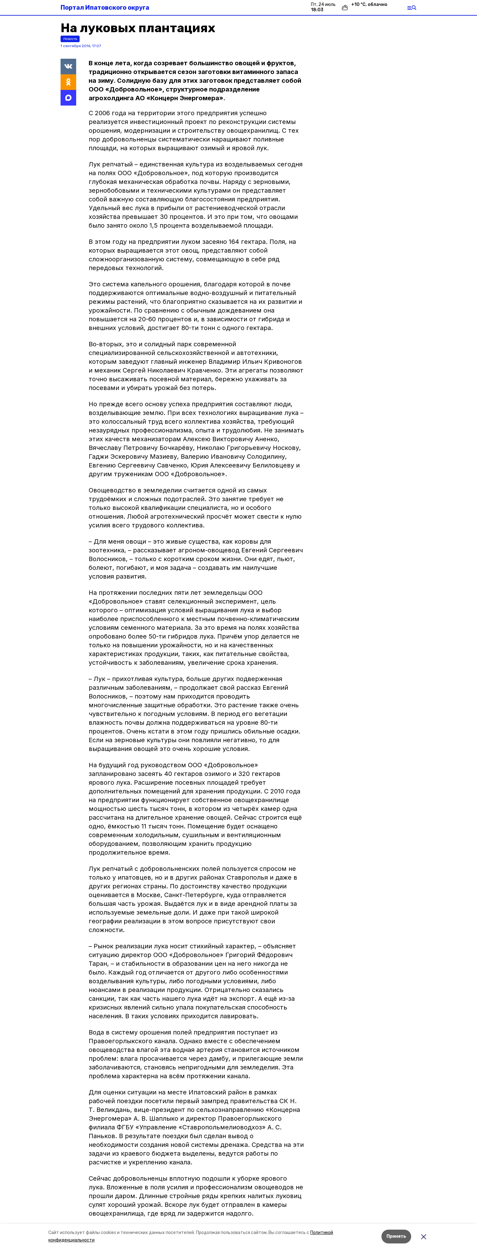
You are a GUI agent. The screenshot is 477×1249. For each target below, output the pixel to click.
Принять (396, 1236)
